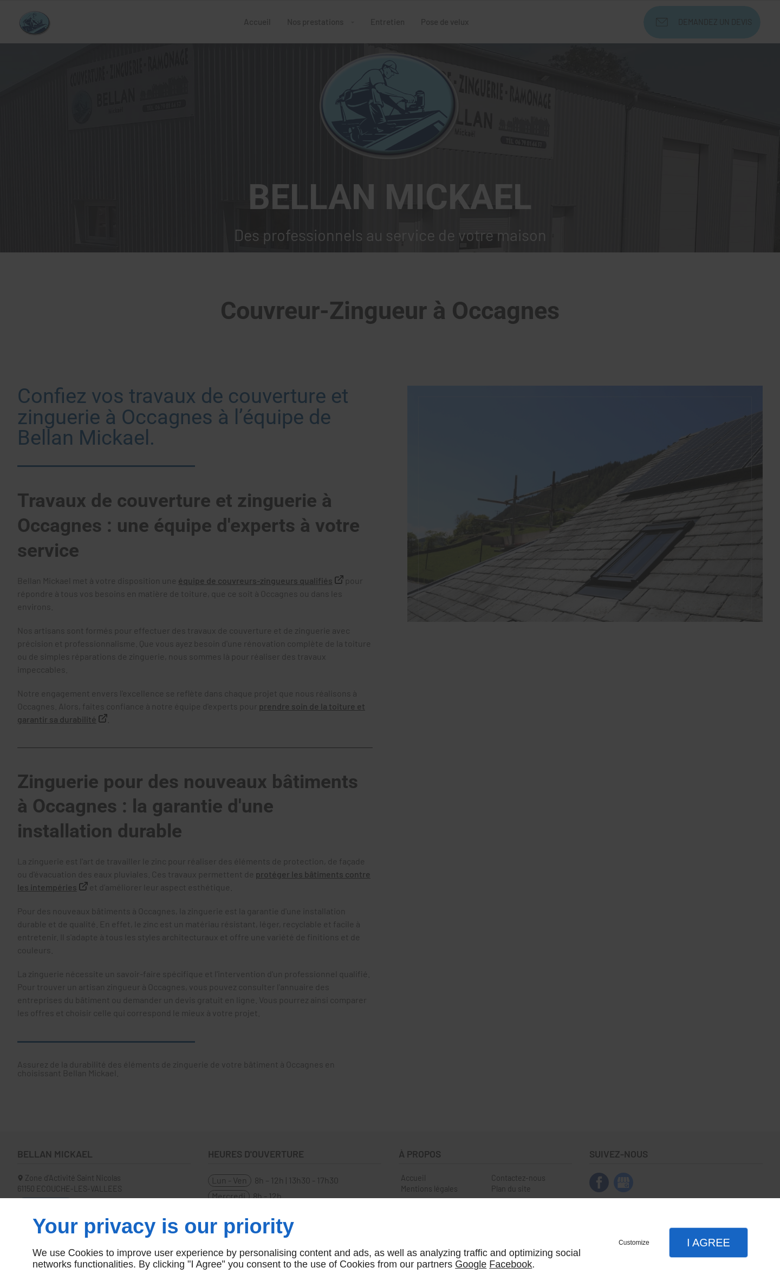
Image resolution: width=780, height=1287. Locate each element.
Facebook (510, 1264)
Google (470, 1264)
